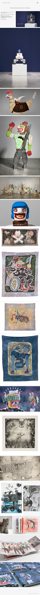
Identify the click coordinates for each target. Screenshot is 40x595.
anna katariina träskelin (6, 2)
